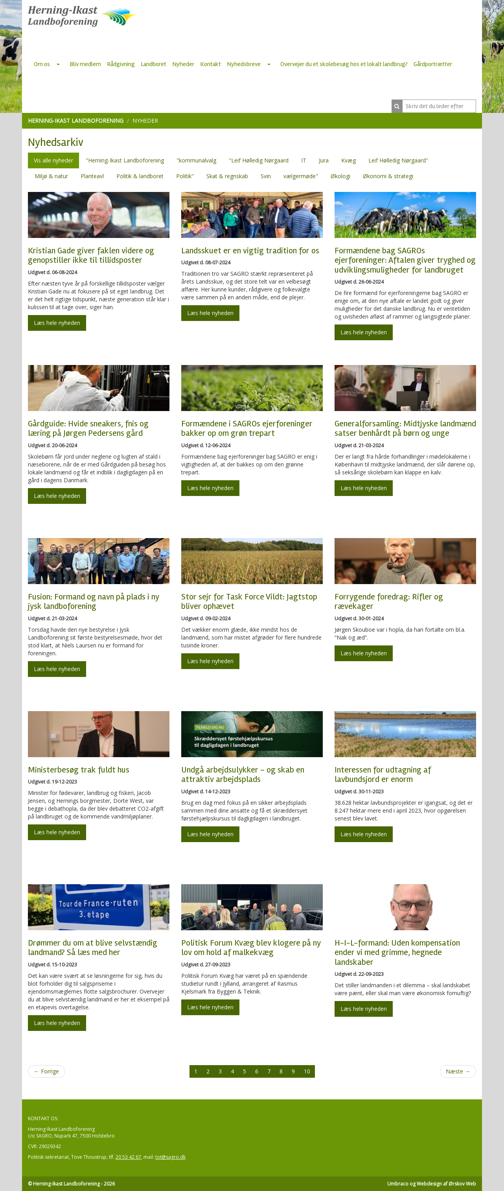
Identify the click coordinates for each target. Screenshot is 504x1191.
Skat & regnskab (227, 176)
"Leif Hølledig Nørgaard (259, 160)
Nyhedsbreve (244, 64)
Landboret (153, 64)
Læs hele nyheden (57, 322)
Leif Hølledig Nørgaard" (398, 160)
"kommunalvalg (196, 160)
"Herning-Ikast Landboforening (125, 160)
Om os (42, 64)
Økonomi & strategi (388, 176)
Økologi (340, 176)
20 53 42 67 (128, 1157)
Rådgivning (121, 64)
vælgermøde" (300, 176)
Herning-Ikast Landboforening (75, 120)
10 (307, 1071)
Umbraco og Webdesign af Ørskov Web (431, 1183)
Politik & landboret (140, 176)
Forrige (46, 1071)
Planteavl (92, 176)
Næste (458, 1071)
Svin (266, 176)
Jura (324, 160)
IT (303, 160)
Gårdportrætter (433, 64)
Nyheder (183, 64)
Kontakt (210, 64)
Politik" (185, 176)
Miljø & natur (51, 176)
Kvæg (348, 160)
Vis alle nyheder (53, 160)
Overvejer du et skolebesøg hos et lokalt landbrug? (344, 64)
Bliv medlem (85, 64)
